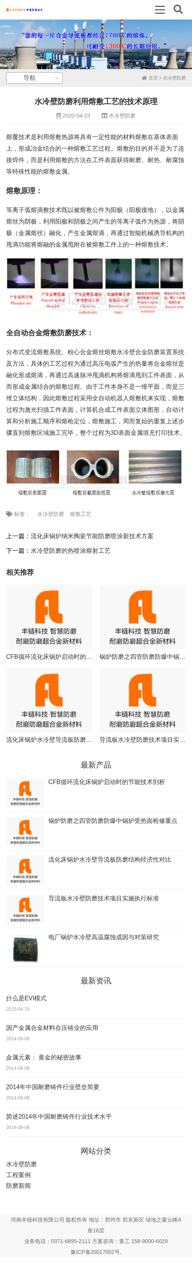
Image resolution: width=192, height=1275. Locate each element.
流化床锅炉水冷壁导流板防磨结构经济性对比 (67, 739)
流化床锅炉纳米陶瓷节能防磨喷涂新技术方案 (92, 536)
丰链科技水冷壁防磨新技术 (24, 9)
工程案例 (18, 1175)
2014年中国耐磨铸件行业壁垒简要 (53, 1087)
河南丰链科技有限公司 (38, 1220)
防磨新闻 (18, 1185)
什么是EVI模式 (26, 998)
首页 (149, 78)
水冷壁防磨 (174, 78)
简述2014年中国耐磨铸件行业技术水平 (59, 1116)
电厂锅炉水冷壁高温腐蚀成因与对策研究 (103, 937)
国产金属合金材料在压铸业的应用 (52, 1028)
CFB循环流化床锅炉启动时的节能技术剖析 (64, 656)
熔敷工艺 (80, 514)
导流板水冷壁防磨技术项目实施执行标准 (103, 898)
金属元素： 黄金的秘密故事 (43, 1057)
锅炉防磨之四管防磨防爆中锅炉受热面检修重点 (112, 820)
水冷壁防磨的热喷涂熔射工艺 (71, 550)
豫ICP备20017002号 (95, 1252)
